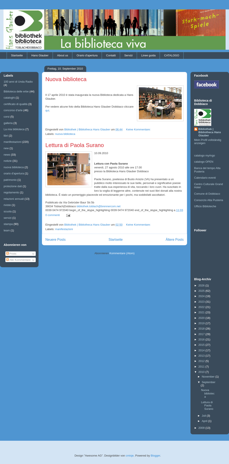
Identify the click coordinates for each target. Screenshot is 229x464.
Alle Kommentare (18, 259)
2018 (201, 328)
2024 (201, 296)
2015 (201, 344)
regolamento (11, 192)
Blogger (155, 455)
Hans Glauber (39, 55)
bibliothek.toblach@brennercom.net (98, 206)
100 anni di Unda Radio (18, 81)
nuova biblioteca (65, 134)
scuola (8, 211)
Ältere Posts (175, 239)
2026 (201, 285)
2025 (201, 290)
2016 (201, 339)
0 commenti (52, 215)
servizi (8, 217)
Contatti (111, 55)
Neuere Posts (55, 239)
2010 (201, 372)
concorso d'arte (13, 110)
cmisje (130, 455)
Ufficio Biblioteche (205, 206)
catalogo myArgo (204, 155)
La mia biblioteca (14, 129)
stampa (8, 224)
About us (62, 55)
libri (6, 135)
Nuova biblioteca (65, 79)
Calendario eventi (205, 177)
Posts (11, 253)
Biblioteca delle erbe (16, 91)
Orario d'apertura (87, 55)
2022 (201, 307)
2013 (201, 355)
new (6, 148)
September (209, 382)
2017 (201, 334)
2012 (201, 361)
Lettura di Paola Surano (74, 145)
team (7, 230)
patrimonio (10, 179)
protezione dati (13, 186)
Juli (204, 415)
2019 (201, 323)
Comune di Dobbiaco (207, 193)
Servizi (128, 55)
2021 (201, 312)
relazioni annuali (14, 198)
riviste (7, 205)
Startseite (17, 55)
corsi (6, 116)
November (209, 376)
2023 (201, 301)
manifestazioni (64, 229)
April (205, 421)
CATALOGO (171, 55)
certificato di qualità (15, 104)
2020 (201, 318)
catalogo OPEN (203, 161)
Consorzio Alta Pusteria (208, 200)
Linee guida (148, 55)
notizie (8, 160)
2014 (201, 350)
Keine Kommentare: (139, 129)
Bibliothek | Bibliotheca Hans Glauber (209, 132)
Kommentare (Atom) (122, 253)
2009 (201, 427)
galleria (8, 123)
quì (47, 110)
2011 (201, 366)
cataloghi (9, 97)
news (7, 154)
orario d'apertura (14, 173)
